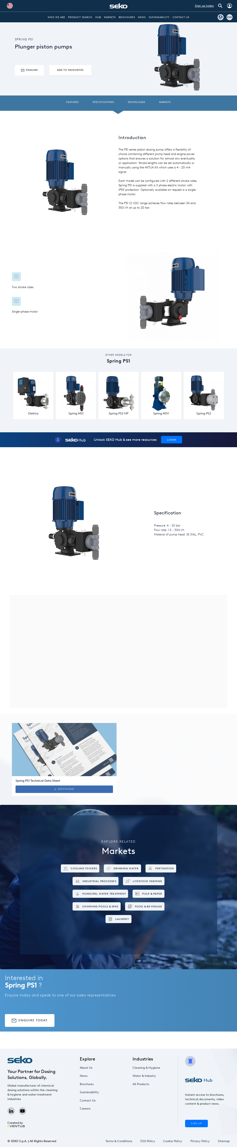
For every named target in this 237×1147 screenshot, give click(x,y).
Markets (110, 17)
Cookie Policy (172, 1141)
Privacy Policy (200, 1141)
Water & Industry (144, 1076)
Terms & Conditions (119, 1141)
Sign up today (204, 6)
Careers (85, 1108)
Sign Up (196, 1123)
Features (72, 102)
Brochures (127, 17)
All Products (141, 1084)
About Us (86, 1068)
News (142, 17)
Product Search (80, 17)
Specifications (103, 102)
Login (171, 439)
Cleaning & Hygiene (146, 1068)
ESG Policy (147, 1141)
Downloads (136, 102)
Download (64, 789)
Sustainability (159, 17)
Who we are (56, 17)
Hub (98, 17)
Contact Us (181, 17)
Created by (16, 1124)
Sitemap (224, 1141)
